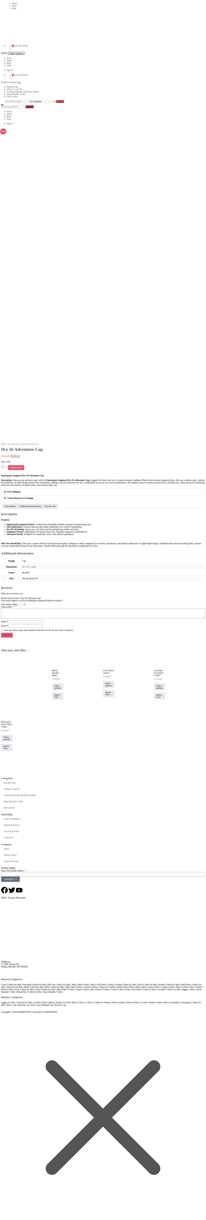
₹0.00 (25, 46)
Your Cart (17, 46)
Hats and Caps (13, 443)
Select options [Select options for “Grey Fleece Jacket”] (108, 683)
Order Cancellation (12, 818)
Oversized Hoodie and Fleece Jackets (23, 92)
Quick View (57, 695)
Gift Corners (12, 96)
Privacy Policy (10, 854)
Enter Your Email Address (12, 869)
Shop (14, 6)
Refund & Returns (12, 824)
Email (4, 625)
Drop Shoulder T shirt (16, 94)
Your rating (7, 603)
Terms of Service (11, 860)
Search (60, 101)
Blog (14, 8)
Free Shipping (13, 490)
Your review (7, 606)
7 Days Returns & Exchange (20, 497)
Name (4, 620)
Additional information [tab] (30, 505)
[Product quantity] (4, 465)
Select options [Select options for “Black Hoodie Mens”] (57, 686)
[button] (103, 491)
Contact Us (9, 836)
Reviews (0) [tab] (50, 505)
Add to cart (16, 466)
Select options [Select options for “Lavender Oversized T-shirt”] (159, 686)
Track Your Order (11, 830)
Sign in (10, 70)
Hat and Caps (12, 87)
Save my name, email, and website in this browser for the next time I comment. (38, 629)
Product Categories (9, 82)
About (9, 60)
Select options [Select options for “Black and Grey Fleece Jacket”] (6, 737)
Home (14, 3)
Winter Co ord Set (14, 89)
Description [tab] (10, 505)
